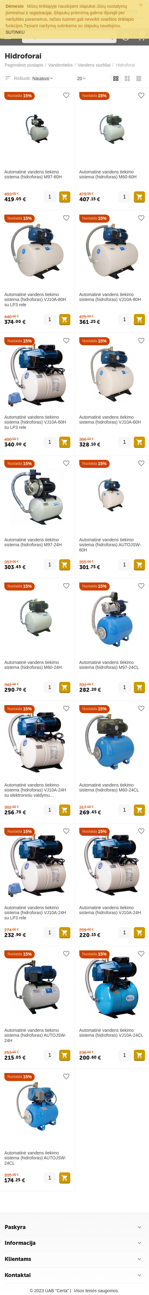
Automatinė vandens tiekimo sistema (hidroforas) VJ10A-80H (110, 297)
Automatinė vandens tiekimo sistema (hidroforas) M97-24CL (109, 665)
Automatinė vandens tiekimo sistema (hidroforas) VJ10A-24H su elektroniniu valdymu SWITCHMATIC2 (35, 790)
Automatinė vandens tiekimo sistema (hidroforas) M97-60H (33, 174)
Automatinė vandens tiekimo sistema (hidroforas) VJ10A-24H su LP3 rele (35, 913)
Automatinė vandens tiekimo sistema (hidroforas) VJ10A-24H (110, 910)
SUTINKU (15, 32)
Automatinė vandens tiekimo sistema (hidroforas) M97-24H (33, 542)
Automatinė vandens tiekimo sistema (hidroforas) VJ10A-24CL (111, 1033)
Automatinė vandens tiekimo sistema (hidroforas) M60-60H (108, 174)
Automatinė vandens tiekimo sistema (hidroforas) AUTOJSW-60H (110, 545)
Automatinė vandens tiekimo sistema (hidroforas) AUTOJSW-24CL (35, 1158)
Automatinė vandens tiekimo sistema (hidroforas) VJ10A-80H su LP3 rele (35, 299)
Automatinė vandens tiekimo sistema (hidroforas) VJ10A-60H (110, 420)
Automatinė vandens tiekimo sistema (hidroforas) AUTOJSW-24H (35, 1035)
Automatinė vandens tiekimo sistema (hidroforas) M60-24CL (109, 788)
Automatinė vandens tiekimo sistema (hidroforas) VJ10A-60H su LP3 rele (35, 422)
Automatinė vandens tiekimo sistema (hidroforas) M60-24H (33, 665)
